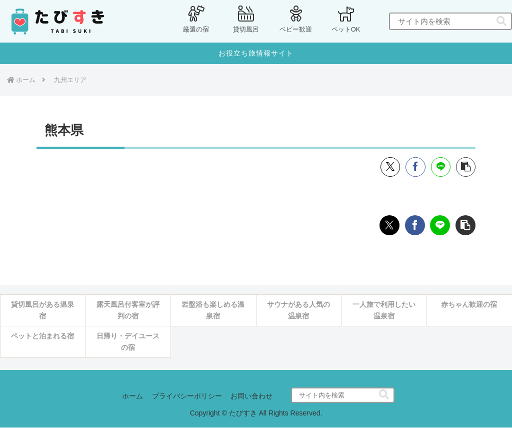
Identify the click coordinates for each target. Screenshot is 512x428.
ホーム (131, 396)
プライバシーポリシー (187, 396)
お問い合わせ (253, 396)
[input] (450, 22)
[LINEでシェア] (440, 167)
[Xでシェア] (389, 167)
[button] (501, 21)
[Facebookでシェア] (414, 167)
